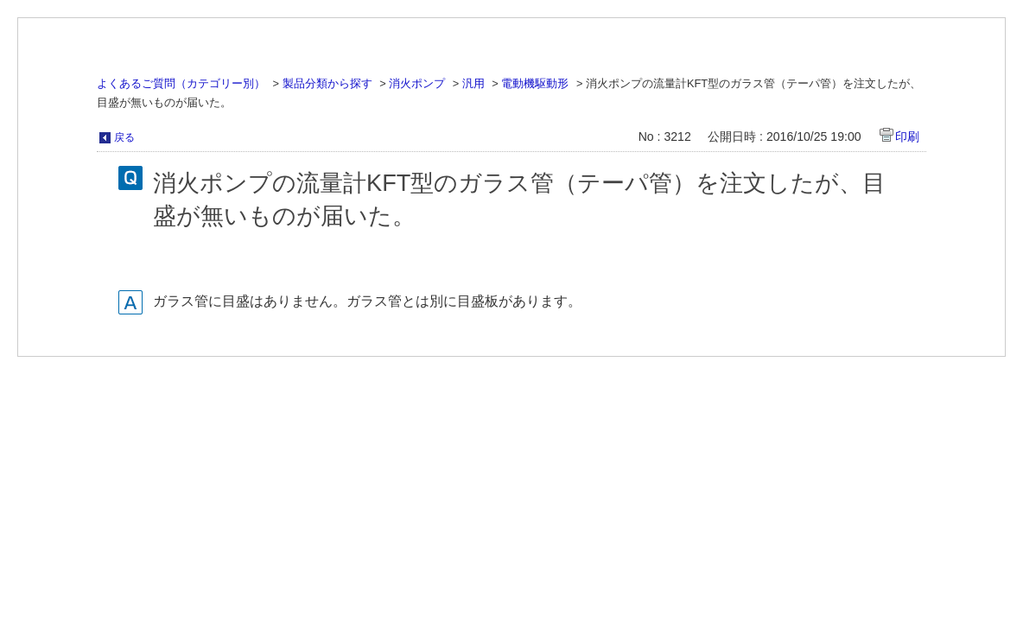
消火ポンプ (417, 83)
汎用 (473, 83)
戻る (124, 137)
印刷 (907, 136)
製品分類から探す (327, 83)
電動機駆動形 (535, 83)
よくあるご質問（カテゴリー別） (181, 83)
